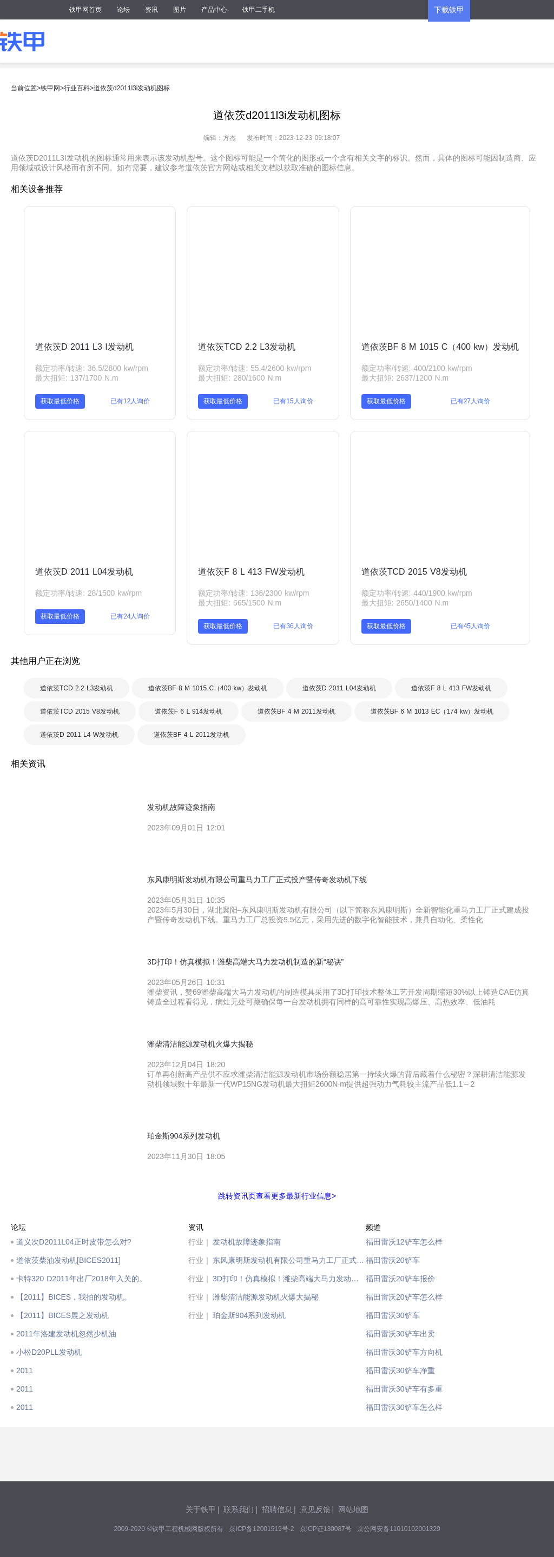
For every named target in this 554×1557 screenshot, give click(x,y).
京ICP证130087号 (326, 1529)
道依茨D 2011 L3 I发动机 (84, 346)
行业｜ (199, 1241)
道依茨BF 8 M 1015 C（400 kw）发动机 (440, 346)
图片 (179, 10)
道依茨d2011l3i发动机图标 (132, 88)
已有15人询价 (293, 401)
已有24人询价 (130, 616)
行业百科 (77, 88)
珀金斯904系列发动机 (249, 1315)
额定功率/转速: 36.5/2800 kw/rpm (91, 368)
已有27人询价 (470, 401)
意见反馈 (315, 1509)
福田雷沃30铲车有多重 (404, 1389)
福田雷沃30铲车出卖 (400, 1333)
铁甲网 (50, 88)
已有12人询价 (130, 401)
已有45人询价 (470, 626)
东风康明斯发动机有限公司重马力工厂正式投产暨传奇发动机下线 (289, 1260)
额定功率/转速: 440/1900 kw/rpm (416, 593)
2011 (24, 1370)
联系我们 (238, 1509)
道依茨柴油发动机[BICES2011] (68, 1260)
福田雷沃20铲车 (393, 1260)
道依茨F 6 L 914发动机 (188, 711)
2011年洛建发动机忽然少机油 (66, 1333)
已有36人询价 (293, 626)
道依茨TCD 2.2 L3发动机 (246, 346)
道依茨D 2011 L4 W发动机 (79, 734)
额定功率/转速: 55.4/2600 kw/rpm (254, 368)
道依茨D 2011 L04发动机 (84, 571)
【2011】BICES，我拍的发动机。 (73, 1297)
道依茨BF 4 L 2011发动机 (191, 734)
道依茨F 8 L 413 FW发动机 (251, 571)
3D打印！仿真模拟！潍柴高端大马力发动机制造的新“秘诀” (289, 1278)
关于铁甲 (201, 1509)
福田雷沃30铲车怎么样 (404, 1407)
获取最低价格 (60, 401)
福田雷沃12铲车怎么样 (404, 1241)
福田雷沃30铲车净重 (400, 1370)
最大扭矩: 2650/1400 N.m (405, 602)
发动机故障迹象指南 (247, 1241)
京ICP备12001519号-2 (261, 1529)
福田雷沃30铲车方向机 (404, 1352)
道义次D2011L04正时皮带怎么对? (73, 1241)
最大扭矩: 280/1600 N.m (239, 378)
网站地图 (353, 1509)
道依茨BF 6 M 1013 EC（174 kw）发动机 (432, 711)
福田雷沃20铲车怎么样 (404, 1297)
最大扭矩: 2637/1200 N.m (405, 378)
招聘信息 (277, 1509)
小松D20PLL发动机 (49, 1352)
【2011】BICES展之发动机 (62, 1315)
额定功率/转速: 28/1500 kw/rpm (88, 593)
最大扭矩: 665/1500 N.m (239, 602)
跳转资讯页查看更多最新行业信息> (277, 1196)
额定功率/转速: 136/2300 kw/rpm (253, 593)
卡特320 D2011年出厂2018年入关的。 (81, 1278)
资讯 (151, 10)
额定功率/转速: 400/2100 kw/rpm (416, 368)
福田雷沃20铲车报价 (400, 1278)
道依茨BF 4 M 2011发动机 (296, 711)
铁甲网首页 (85, 10)
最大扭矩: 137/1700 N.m (76, 378)
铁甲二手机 (258, 10)
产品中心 (214, 10)
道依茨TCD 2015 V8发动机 (414, 571)
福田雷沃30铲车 (393, 1315)
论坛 (123, 10)
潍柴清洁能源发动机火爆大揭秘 (266, 1297)
